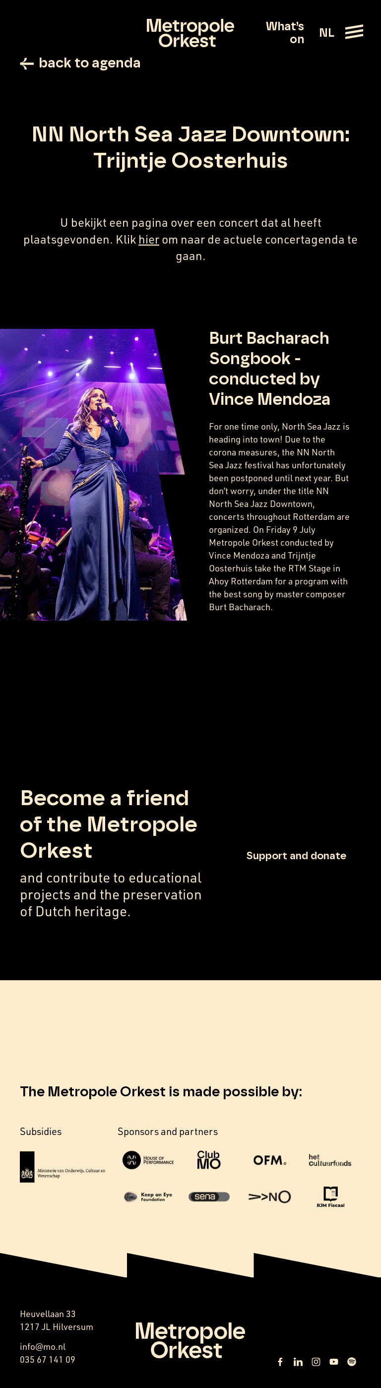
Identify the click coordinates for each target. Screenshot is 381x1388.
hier (148, 239)
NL (326, 33)
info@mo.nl (42, 1346)
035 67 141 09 (47, 1359)
